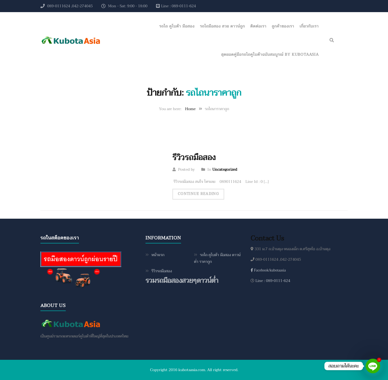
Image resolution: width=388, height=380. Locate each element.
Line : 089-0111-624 (272, 281)
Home (190, 109)
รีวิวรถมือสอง (194, 157)
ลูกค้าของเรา (283, 26)
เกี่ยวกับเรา (309, 26)
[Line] (373, 366)
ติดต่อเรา (258, 26)
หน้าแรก (157, 255)
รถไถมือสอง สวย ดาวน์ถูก (222, 26)
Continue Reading (198, 194)
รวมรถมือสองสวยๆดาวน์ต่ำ (182, 280)
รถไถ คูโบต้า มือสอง (177, 26)
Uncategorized (224, 169)
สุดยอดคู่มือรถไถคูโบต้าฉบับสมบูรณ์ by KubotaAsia (270, 54)
